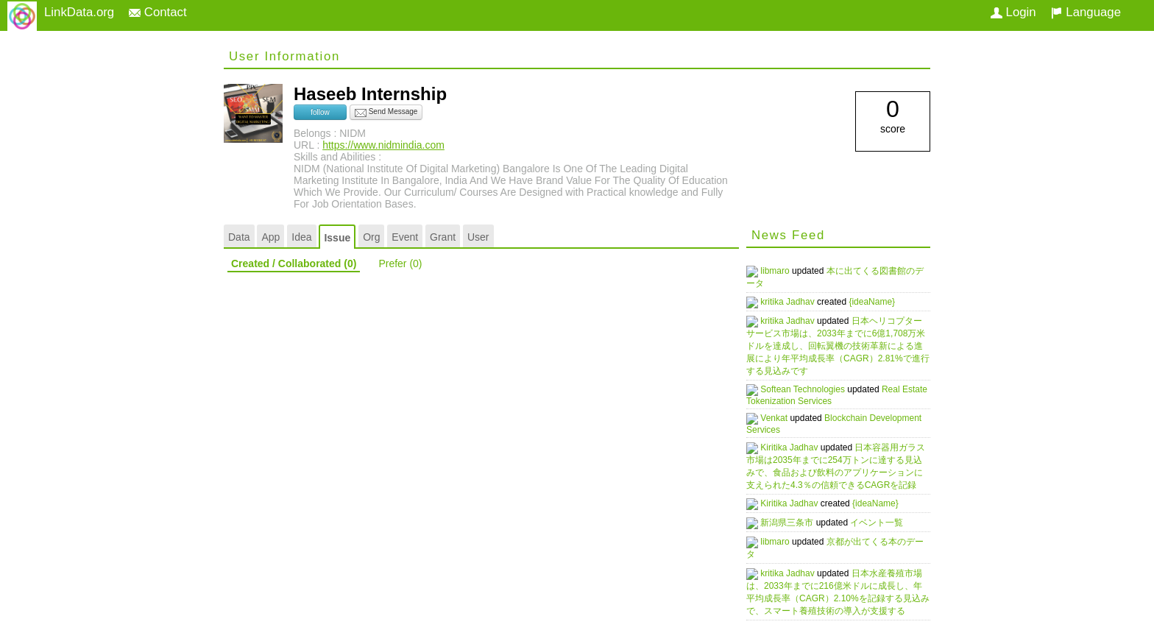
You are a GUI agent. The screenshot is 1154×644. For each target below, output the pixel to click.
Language (1086, 12)
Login (1013, 12)
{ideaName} (878, 302)
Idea (301, 237)
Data (239, 237)
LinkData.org (79, 12)
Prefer (400, 263)
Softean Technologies (810, 388)
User (478, 237)
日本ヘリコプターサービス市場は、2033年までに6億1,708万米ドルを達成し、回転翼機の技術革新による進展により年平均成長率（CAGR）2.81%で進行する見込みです (838, 344)
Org (371, 237)
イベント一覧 (883, 517)
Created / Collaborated (293, 263)
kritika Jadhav (795, 302)
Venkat (781, 415)
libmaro (783, 271)
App (270, 237)
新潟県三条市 (794, 517)
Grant (443, 237)
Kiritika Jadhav (796, 443)
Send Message (386, 112)
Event (405, 237)
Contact (158, 12)
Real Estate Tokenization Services (826, 393)
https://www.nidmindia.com (383, 145)
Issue (337, 238)
